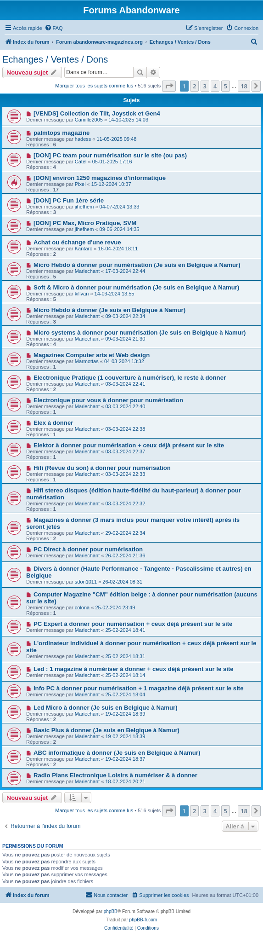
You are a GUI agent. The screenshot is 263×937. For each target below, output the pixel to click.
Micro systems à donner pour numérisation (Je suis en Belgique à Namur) (140, 332)
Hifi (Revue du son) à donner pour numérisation (102, 467)
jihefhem (84, 206)
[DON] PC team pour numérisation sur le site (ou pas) (110, 155)
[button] (169, 86)
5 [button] (225, 86)
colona (82, 607)
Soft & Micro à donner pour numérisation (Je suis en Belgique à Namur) (136, 287)
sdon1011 (86, 581)
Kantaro (84, 248)
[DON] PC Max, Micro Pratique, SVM (85, 223)
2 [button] (194, 86)
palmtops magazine (62, 132)
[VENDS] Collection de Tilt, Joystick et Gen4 (97, 113)
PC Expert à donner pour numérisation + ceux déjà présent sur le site (133, 623)
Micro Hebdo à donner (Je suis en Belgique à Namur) (109, 310)
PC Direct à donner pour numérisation (88, 549)
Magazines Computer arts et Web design (92, 355)
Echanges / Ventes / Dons (55, 59)
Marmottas (87, 361)
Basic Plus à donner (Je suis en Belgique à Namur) (106, 730)
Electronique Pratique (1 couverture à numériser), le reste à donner (130, 377)
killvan (82, 293)
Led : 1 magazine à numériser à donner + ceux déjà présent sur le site (134, 668)
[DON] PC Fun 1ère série (69, 200)
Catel (81, 161)
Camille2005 (89, 119)
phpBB (111, 911)
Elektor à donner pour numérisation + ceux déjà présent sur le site (129, 445)
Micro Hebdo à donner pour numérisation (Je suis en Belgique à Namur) (137, 264)
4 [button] (215, 86)
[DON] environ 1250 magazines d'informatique (100, 177)
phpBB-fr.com (143, 919)
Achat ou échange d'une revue (77, 242)
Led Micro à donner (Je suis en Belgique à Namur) (106, 707)
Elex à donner (53, 422)
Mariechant (87, 271)
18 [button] (244, 86)
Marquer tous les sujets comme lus (94, 85)
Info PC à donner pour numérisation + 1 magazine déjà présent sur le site (139, 688)
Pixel (80, 184)
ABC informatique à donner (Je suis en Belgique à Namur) (117, 752)
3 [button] (205, 86)
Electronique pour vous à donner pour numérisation (108, 400)
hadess (83, 139)
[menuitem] (54, 28)
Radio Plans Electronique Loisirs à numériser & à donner (115, 775)
